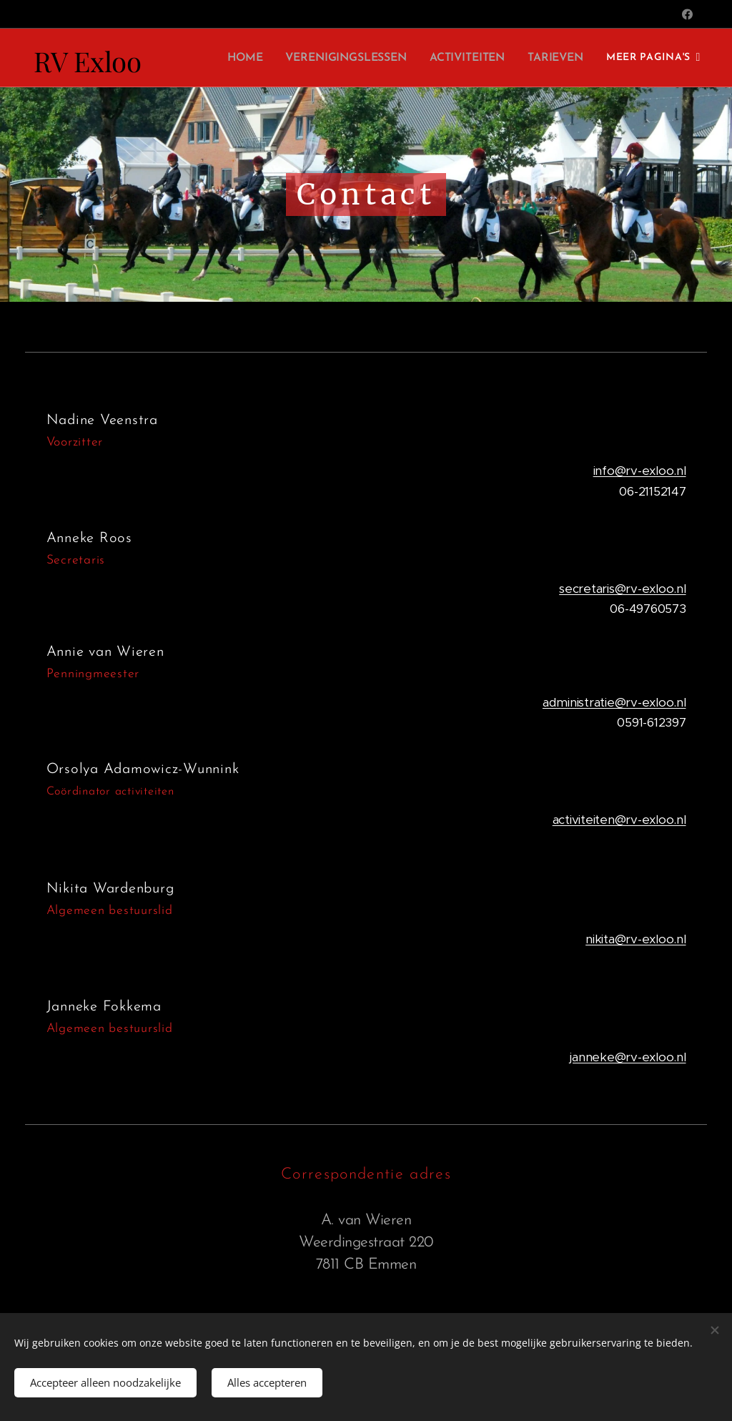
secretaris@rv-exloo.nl (622, 588)
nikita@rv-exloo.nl (635, 939)
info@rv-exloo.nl (639, 470)
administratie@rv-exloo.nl (614, 702)
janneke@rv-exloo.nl (628, 1057)
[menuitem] (255, 58)
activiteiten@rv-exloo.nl (619, 819)
